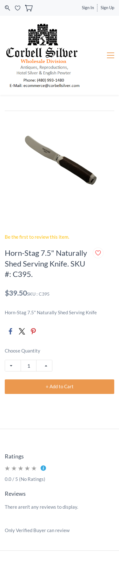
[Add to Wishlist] (98, 253)
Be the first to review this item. (37, 237)
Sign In (88, 7)
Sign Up (107, 7)
